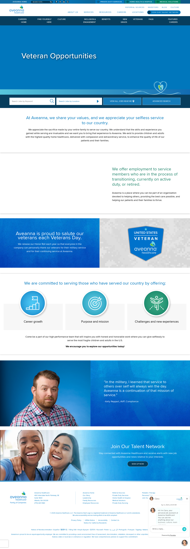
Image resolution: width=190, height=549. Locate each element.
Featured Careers (173, 20)
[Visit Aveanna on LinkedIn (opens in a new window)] (64, 1)
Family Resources (89, 500)
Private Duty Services (111, 2)
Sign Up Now (138, 464)
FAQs (151, 19)
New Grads (124, 20)
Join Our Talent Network (165, 12)
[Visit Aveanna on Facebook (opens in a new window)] (56, 1)
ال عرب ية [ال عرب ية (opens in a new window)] (114, 530)
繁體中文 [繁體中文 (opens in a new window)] (64, 530)
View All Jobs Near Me (121, 101)
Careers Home (22, 20)
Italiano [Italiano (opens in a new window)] (145, 530)
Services (89, 12)
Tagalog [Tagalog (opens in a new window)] (138, 530)
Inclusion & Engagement (89, 20)
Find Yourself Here (44, 20)
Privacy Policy (76, 520)
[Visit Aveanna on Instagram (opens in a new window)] (60, 1)
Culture (175, 7)
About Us (73, 12)
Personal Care (147, 495)
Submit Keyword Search (52, 101)
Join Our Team (147, 498)
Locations (138, 12)
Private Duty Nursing (120, 503)
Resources (105, 12)
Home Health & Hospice (141, 2)
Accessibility (102, 520)
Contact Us (115, 520)
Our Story (86, 495)
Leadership (87, 498)
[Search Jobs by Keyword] (32, 101)
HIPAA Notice (90, 520)
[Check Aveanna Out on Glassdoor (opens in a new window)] (67, 1)
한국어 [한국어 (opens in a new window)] (92, 530)
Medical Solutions (169, 2)
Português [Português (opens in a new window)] (123, 530)
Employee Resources (91, 503)
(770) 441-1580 (39, 503)
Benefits (106, 19)
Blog (164, 7)
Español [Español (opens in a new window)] (56, 530)
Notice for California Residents (95, 523)
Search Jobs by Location (69, 101)
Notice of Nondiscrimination (41, 530)
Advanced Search (161, 101)
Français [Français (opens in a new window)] (131, 530)
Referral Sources (134, 7)
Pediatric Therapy (148, 493)
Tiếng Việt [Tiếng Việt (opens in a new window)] (72, 530)
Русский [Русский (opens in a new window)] (100, 530)
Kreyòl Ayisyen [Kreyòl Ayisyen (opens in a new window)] (83, 530)
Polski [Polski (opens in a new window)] (106, 530)
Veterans (138, 19)
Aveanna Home (20, 2)
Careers (121, 12)
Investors (153, 7)
